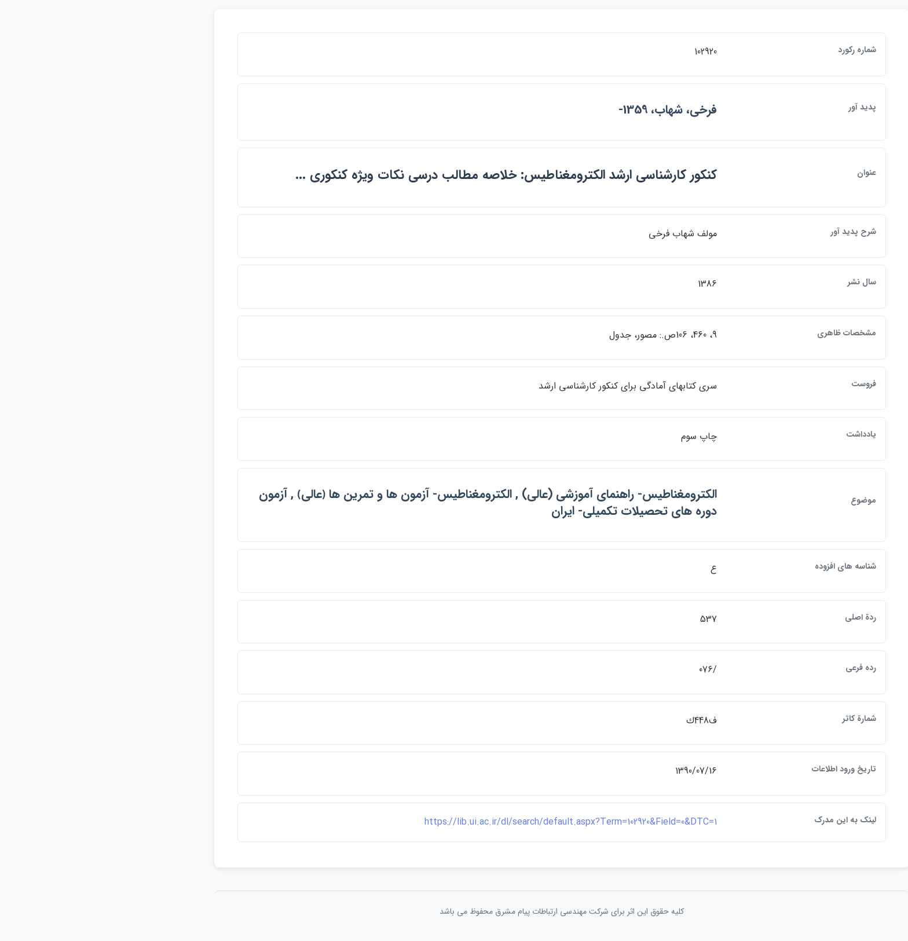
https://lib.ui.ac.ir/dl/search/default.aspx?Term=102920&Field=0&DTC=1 (463, 822)
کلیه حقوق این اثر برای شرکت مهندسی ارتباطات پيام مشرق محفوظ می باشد (454, 911)
